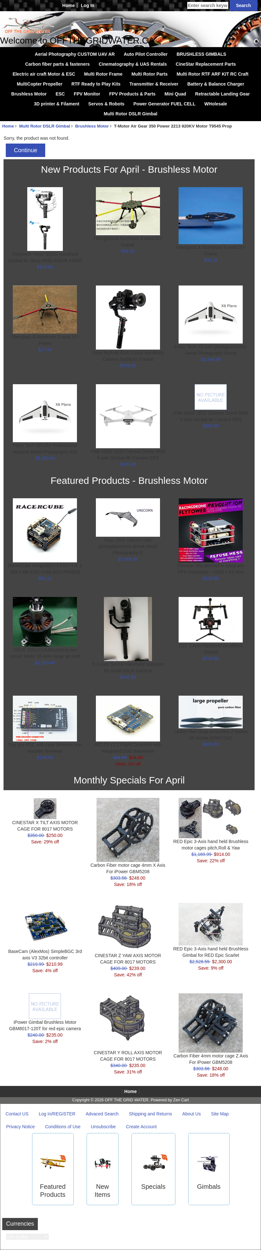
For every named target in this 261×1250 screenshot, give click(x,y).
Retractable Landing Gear (222, 93)
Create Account (141, 1126)
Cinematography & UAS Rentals (133, 64)
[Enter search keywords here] (207, 5)
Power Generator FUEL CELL (164, 103)
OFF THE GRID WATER (126, 1100)
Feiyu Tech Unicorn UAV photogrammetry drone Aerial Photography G (128, 546)
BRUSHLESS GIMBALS (201, 54)
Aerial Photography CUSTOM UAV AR (75, 54)
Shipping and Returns (150, 1113)
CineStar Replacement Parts (206, 64)
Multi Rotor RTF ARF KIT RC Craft (212, 74)
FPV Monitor (87, 93)
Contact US (17, 1113)
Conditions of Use (63, 1126)
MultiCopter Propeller (39, 84)
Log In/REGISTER (57, 1113)
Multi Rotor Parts (149, 74)
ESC (60, 93)
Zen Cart (181, 1100)
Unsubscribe (103, 1126)
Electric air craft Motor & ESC (44, 74)
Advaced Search (102, 1113)
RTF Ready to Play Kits (96, 84)
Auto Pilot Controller (146, 54)
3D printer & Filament (57, 103)
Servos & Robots (106, 103)
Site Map (220, 1113)
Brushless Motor (28, 93)
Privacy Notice (20, 1126)
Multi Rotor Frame (103, 74)
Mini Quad (175, 93)
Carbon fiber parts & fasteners (57, 64)
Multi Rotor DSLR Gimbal (44, 126)
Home (68, 5)
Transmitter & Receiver (154, 84)
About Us (191, 1113)
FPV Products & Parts (132, 93)
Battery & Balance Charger (215, 84)
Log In (87, 5)
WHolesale (215, 103)
